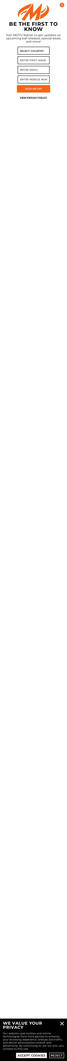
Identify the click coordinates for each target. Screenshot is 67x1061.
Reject (57, 1055)
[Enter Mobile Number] (34, 79)
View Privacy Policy (33, 97)
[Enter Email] (34, 70)
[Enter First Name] (34, 60)
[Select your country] (34, 51)
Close (62, 1023)
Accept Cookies (31, 1055)
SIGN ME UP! (33, 88)
